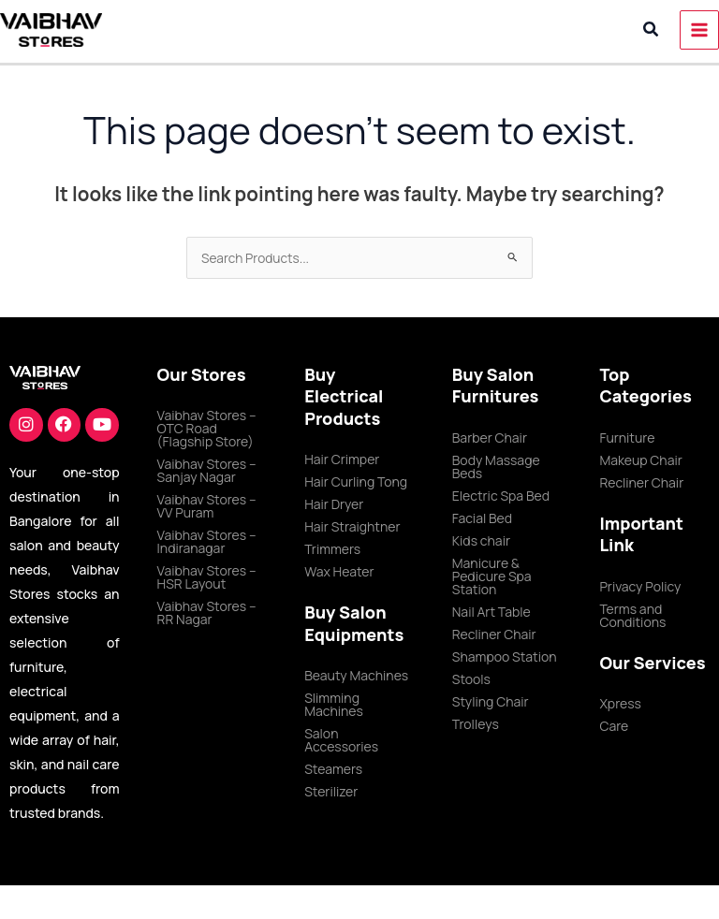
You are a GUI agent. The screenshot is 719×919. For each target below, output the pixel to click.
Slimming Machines (333, 704)
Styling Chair (490, 701)
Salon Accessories (341, 739)
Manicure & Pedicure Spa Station (492, 576)
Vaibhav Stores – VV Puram (207, 505)
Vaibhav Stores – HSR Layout (207, 577)
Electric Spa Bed (501, 495)
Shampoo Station (504, 656)
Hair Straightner (352, 526)
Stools (471, 679)
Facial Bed (482, 518)
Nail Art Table (491, 611)
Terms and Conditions (632, 615)
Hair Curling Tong (355, 481)
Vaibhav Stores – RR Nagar (207, 612)
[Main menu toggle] (700, 30)
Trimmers (332, 549)
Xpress (620, 703)
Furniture (626, 437)
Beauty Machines (356, 675)
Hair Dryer (333, 504)
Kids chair (481, 540)
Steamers (333, 769)
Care (613, 726)
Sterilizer (331, 791)
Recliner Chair (494, 634)
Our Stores (201, 374)
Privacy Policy (640, 586)
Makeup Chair (640, 460)
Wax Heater (339, 571)
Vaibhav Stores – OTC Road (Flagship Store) (207, 428)
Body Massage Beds (496, 466)
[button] (651, 30)
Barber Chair (489, 437)
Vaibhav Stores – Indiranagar (207, 541)
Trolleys (475, 724)
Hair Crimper (341, 459)
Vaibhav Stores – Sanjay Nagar (207, 470)
